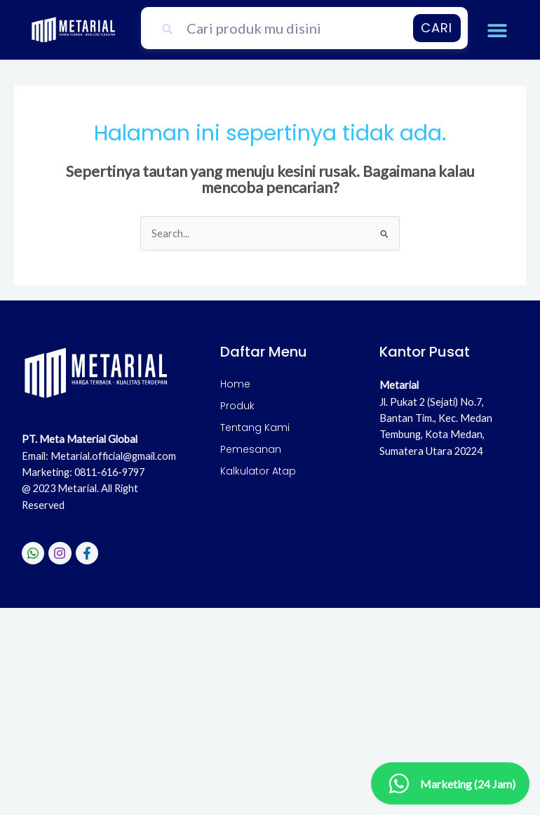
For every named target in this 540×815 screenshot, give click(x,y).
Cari (436, 28)
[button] (497, 30)
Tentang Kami (255, 427)
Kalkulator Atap (258, 471)
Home (235, 384)
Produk (237, 406)
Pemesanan (250, 449)
